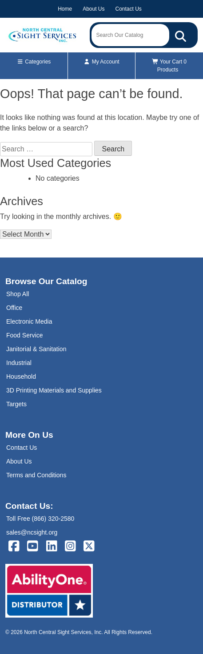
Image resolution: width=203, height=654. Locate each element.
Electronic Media (29, 321)
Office (14, 307)
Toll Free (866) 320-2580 (40, 518)
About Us (93, 9)
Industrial (19, 362)
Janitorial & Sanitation (36, 349)
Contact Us (128, 9)
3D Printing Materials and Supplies (54, 390)
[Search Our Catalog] (180, 35)
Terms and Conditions (36, 475)
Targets (16, 404)
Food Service (24, 335)
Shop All (17, 293)
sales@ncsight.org (31, 532)
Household (21, 376)
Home (65, 9)
